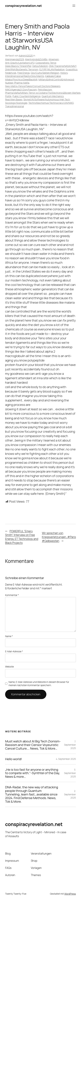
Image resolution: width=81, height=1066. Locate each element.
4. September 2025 (66, 759)
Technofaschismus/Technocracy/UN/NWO (50, 102)
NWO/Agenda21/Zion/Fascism (21, 89)
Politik (8, 96)
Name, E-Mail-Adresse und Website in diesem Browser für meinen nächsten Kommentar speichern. (39, 683)
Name (9, 636)
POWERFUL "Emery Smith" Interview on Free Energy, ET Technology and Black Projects (21, 537)
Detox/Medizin (40, 66)
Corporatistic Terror (45, 62)
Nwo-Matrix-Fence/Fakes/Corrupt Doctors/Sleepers (32, 86)
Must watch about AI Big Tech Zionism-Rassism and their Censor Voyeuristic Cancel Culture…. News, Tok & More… (33, 745)
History (64, 72)
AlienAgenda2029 (14, 59)
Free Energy (23, 72)
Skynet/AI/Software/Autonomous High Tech (46, 99)
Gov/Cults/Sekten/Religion (45, 72)
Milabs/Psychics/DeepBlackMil (21, 79)
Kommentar (12, 595)
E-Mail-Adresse (14, 651)
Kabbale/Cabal (53, 76)
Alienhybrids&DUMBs (36, 59)
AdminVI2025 (26, 55)
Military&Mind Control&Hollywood (56, 79)
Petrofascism (45, 89)
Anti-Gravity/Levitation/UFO (19, 62)
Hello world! (13, 759)
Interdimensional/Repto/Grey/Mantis (24, 76)
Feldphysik (10, 72)
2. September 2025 (70, 794)
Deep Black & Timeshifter (18, 66)
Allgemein (53, 59)
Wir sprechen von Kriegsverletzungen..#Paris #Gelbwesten (59, 537)
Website (9, 666)
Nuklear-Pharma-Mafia (17, 82)
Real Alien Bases (13, 99)
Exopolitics (71, 69)
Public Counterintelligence (26, 96)
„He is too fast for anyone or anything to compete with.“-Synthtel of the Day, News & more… (32, 773)
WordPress (70, 893)
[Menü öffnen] (74, 6)
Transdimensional (14, 106)
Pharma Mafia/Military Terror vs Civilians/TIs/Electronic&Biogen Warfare (42, 92)
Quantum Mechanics (53, 96)
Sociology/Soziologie (16, 102)
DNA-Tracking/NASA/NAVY (62, 66)
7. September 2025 (70, 745)
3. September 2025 (70, 773)
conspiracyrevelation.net (23, 5)
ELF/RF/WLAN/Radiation (52, 69)
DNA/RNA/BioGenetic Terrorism (21, 69)
